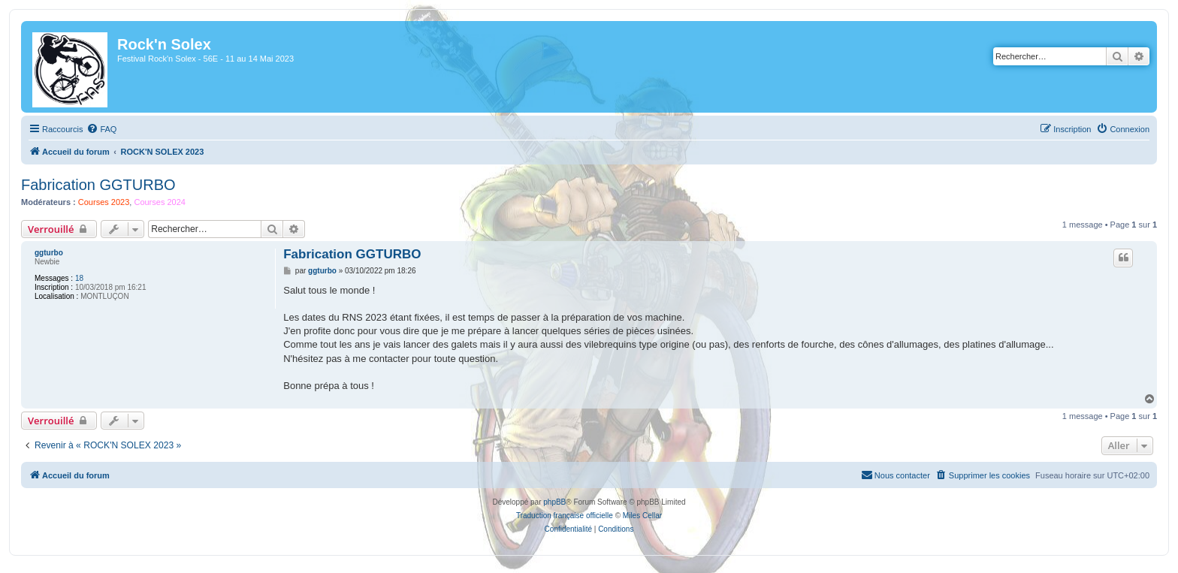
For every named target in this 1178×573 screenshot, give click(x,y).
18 (79, 278)
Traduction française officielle (564, 515)
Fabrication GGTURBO (98, 184)
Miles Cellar (642, 515)
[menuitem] (101, 129)
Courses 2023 (104, 202)
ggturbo (49, 253)
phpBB (554, 502)
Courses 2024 (160, 202)
